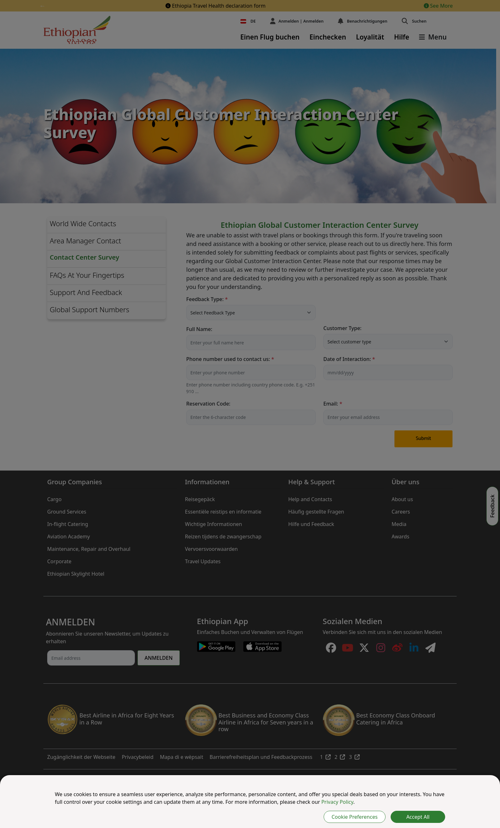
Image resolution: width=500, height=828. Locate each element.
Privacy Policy (337, 801)
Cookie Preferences (355, 816)
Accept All (418, 816)
